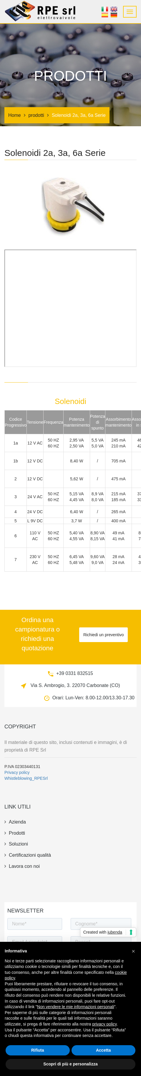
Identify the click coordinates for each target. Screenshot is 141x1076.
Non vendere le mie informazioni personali (75, 1006)
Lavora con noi (22, 866)
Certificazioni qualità (27, 855)
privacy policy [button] (104, 1024)
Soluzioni (16, 843)
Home (14, 115)
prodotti (36, 115)
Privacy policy (17, 772)
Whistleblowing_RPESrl (26, 778)
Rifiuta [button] (37, 1050)
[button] (133, 951)
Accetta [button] (103, 1050)
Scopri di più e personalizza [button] (70, 1064)
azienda (15, 821)
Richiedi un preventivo (103, 634)
